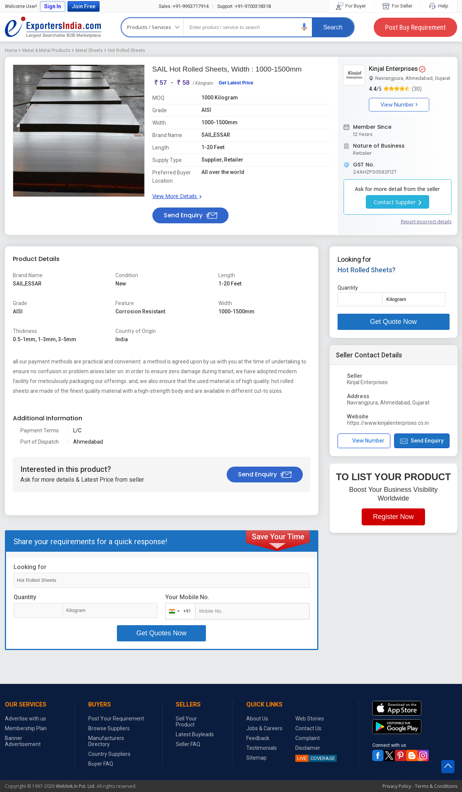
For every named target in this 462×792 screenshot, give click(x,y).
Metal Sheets (89, 50)
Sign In (52, 6)
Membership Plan (26, 728)
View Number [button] (399, 104)
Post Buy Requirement (415, 27)
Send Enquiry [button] (190, 215)
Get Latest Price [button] (236, 82)
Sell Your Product (186, 722)
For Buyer (351, 6)
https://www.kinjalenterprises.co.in (388, 423)
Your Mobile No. (187, 597)
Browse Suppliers (109, 728)
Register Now (393, 516)
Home (11, 50)
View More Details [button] (176, 196)
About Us (257, 719)
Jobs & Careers (264, 728)
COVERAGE (315, 758)
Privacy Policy (396, 786)
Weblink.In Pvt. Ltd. (75, 786)
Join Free (83, 6)
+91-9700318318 (244, 6)
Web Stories (309, 719)
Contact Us (308, 728)
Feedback (257, 738)
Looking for (30, 567)
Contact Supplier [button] (397, 202)
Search (332, 27)
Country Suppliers (109, 754)
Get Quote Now (393, 321)
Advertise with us (25, 719)
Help (439, 6)
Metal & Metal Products (46, 50)
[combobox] (178, 611)
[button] (304, 27)
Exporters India (53, 27)
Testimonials (261, 748)
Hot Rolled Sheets (126, 50)
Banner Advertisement (23, 741)
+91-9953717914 (184, 6)
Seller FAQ (188, 744)
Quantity (25, 597)
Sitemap (256, 758)
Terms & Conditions (436, 786)
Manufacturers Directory (106, 741)
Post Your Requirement (116, 719)
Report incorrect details (426, 221)
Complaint (307, 738)
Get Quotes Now (161, 633)
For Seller (397, 6)
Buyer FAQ (100, 764)
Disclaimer (307, 748)
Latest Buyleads (195, 734)
